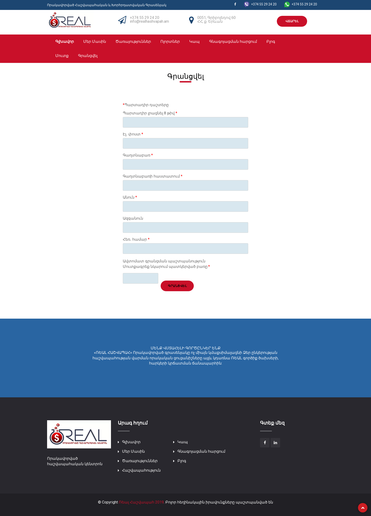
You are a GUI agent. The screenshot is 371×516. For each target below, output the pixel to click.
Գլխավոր (64, 41)
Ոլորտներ (170, 41)
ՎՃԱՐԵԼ (292, 21)
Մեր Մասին (94, 41)
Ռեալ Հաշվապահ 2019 (141, 502)
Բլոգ (270, 41)
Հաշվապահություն (141, 470)
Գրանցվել (87, 55)
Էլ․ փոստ (133, 134)
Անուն (130, 197)
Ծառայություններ (133, 41)
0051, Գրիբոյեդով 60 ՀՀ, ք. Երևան (216, 19)
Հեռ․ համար (136, 239)
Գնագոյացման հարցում (233, 41)
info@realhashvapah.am (149, 21)
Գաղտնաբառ (138, 155)
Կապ (194, 41)
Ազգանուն (133, 218)
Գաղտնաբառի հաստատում (152, 176)
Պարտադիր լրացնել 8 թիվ (150, 113)
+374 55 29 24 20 (144, 17)
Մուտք (62, 55)
